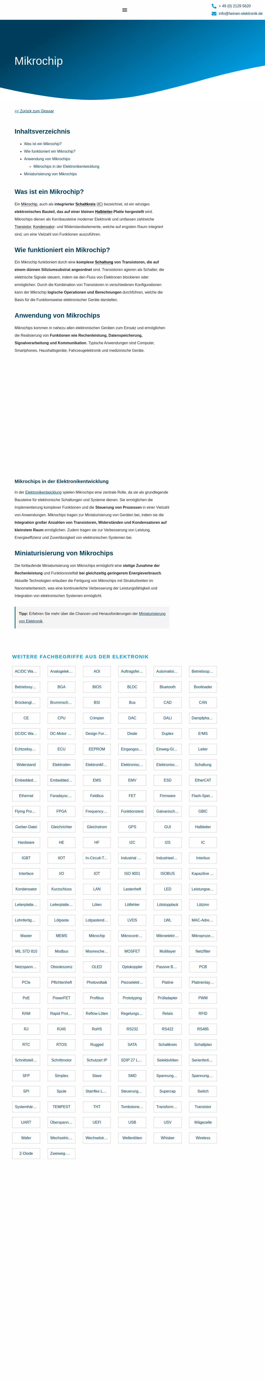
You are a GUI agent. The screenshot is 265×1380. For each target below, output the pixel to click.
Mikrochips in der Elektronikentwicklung (66, 166)
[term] (28, 672)
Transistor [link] (23, 227)
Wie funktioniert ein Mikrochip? (49, 151)
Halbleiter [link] (103, 212)
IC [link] (100, 204)
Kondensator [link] (44, 227)
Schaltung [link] (104, 262)
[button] (124, 10)
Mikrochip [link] (29, 204)
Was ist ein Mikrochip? (43, 144)
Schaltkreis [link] (85, 204)
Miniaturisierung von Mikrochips (50, 174)
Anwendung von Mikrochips (47, 159)
